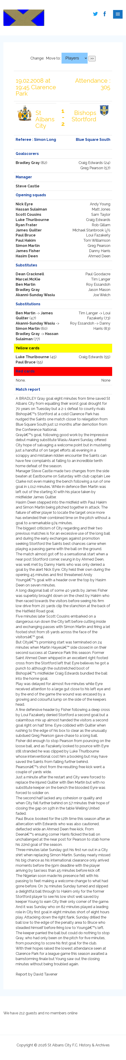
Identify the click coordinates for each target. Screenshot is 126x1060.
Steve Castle (28, 186)
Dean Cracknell (30, 274)
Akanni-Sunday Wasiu (35, 295)
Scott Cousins (28, 214)
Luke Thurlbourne (32, 220)
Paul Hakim (26, 240)
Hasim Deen (27, 256)
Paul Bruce (26, 235)
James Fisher (28, 251)
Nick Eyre (24, 204)
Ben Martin (25, 284)
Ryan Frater (26, 225)
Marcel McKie (28, 279)
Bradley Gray (28, 163)
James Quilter (29, 230)
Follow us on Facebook (104, 14)
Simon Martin (28, 245)
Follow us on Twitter (95, 14)
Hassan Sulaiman (31, 209)
